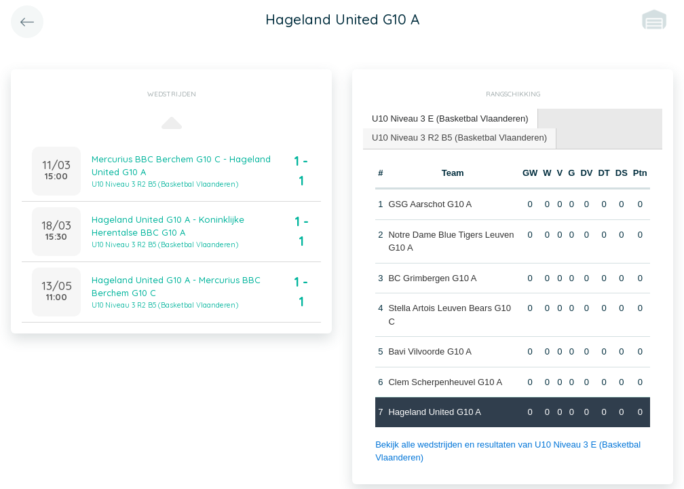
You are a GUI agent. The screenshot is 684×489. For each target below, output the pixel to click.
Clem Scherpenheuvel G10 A (445, 382)
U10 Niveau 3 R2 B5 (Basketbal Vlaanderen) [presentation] (459, 137)
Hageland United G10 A (434, 412)
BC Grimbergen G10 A (432, 278)
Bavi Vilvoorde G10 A (430, 351)
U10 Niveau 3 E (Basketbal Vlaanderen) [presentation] (450, 118)
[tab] (450, 119)
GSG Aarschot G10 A (430, 204)
